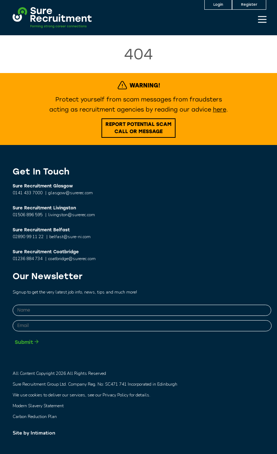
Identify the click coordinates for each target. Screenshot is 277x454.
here (219, 109)
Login (218, 4)
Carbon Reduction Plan (35, 416)
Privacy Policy (115, 395)
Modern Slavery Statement (38, 406)
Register (249, 4)
